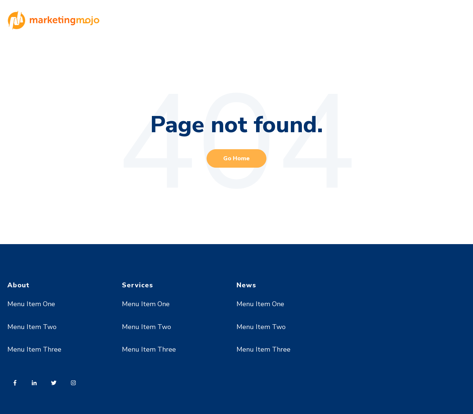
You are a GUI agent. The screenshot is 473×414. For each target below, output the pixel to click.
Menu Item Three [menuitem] (34, 349)
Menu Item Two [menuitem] (32, 326)
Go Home (236, 158)
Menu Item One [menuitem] (31, 304)
